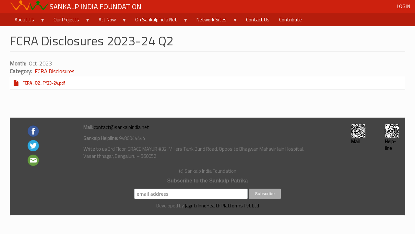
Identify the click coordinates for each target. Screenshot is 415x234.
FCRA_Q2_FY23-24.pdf (43, 83)
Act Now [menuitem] (110, 21)
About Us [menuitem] (27, 21)
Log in (403, 6)
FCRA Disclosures (55, 71)
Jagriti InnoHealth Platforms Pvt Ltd (222, 205)
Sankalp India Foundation (95, 6)
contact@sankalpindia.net (121, 127)
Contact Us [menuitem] (257, 19)
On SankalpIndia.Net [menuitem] (159, 21)
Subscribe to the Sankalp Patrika (207, 180)
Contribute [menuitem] (290, 19)
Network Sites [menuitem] (215, 21)
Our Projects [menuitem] (69, 21)
